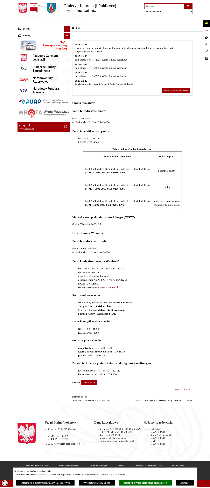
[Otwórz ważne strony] (206, 44)
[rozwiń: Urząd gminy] (68, 83)
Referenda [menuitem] (24, 159)
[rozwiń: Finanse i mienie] (68, 106)
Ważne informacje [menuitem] (28, 71)
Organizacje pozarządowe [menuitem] (32, 170)
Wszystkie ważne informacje (175, 83)
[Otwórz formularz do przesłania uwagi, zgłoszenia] (206, 51)
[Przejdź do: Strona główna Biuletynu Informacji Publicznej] (72, 20)
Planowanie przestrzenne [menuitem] (32, 135)
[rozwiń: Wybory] (68, 153)
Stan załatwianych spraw (37, 457)
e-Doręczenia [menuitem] (26, 188)
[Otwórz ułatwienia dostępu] (206, 23)
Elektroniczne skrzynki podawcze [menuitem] (36, 194)
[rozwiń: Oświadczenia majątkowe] (68, 124)
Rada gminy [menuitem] (25, 77)
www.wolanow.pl (109, 279)
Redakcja (121, 457)
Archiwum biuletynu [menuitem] (29, 205)
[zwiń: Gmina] (68, 33)
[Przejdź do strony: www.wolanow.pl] (206, 37)
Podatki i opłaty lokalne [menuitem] (32, 112)
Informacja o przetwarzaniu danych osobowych (45, 482)
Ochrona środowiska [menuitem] (29, 164)
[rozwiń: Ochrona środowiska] (68, 165)
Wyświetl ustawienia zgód (96, 482)
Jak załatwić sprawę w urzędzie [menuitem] (35, 88)
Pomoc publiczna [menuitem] (28, 118)
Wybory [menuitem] (23, 153)
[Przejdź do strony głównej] (67, 8)
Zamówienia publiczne (69, 457)
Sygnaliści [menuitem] (24, 182)
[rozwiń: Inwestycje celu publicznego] (68, 147)
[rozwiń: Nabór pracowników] (68, 177)
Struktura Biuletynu (98, 457)
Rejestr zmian (178, 457)
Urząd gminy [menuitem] (25, 83)
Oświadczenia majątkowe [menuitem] (32, 123)
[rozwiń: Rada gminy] (68, 77)
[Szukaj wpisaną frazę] (188, 6)
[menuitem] (44, 40)
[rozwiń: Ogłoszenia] (68, 95)
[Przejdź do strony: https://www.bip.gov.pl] (206, 30)
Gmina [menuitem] (22, 32)
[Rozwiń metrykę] (89, 374)
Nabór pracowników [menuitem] (29, 176)
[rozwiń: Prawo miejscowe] (68, 101)
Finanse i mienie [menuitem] (28, 106)
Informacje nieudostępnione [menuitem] (34, 199)
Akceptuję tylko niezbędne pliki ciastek (145, 482)
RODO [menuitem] (22, 26)
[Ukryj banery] (67, 213)
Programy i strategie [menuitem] (29, 129)
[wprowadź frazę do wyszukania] (164, 6)
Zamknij (184, 482)
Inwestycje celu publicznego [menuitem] (34, 147)
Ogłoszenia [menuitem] (24, 94)
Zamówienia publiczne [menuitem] (31, 141)
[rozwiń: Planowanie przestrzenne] (68, 136)
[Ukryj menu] (67, 21)
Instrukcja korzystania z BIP (148, 457)
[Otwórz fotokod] (206, 58)
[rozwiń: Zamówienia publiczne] (68, 142)
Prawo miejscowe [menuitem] (28, 100)
